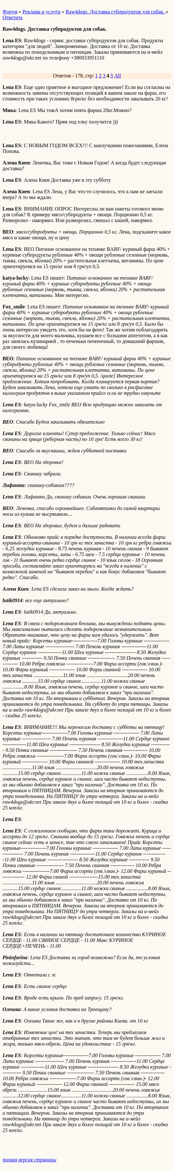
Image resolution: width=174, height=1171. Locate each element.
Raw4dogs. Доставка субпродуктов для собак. (116, 11)
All (118, 75)
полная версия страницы (29, 1159)
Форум (10, 11)
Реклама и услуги (41, 11)
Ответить (13, 17)
